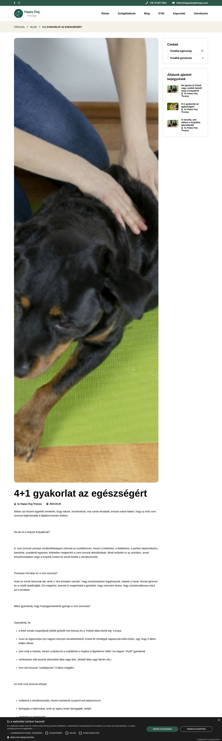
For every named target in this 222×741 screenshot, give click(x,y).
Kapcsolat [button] (179, 13)
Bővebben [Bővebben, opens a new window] (37, 729)
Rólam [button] (105, 13)
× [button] (219, 720)
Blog (33, 27)
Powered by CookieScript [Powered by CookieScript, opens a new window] (208, 739)
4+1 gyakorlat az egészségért (190, 105)
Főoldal (19, 27)
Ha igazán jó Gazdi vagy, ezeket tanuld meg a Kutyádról (191, 88)
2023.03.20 (53, 504)
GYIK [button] (161, 13)
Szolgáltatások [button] (127, 13)
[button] (74, 737)
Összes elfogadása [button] (162, 729)
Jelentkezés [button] (201, 13)
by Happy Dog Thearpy (28, 504)
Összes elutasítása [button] (196, 729)
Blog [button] (147, 13)
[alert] (111, 729)
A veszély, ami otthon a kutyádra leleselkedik (190, 122)
